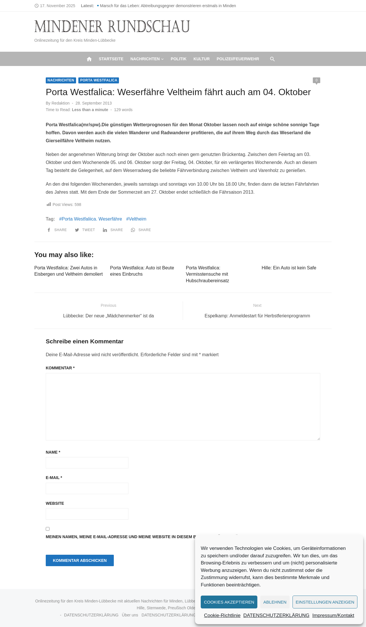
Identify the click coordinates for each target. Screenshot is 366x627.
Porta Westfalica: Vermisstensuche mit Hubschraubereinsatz (207, 274)
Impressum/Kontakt (333, 615)
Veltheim (137, 219)
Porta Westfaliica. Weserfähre (92, 219)
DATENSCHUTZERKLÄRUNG (276, 615)
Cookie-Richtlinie (222, 615)
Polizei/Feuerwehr (238, 59)
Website (55, 503)
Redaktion (60, 103)
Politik (178, 59)
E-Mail (54, 477)
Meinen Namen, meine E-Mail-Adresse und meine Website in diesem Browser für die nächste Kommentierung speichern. (180, 536)
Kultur (202, 59)
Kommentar (60, 368)
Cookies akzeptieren (229, 602)
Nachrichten (145, 59)
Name (53, 452)
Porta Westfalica (98, 80)
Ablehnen (275, 602)
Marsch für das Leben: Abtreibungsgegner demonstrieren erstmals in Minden (168, 5)
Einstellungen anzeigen (325, 602)
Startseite (111, 59)
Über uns (130, 615)
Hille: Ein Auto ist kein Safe (289, 267)
